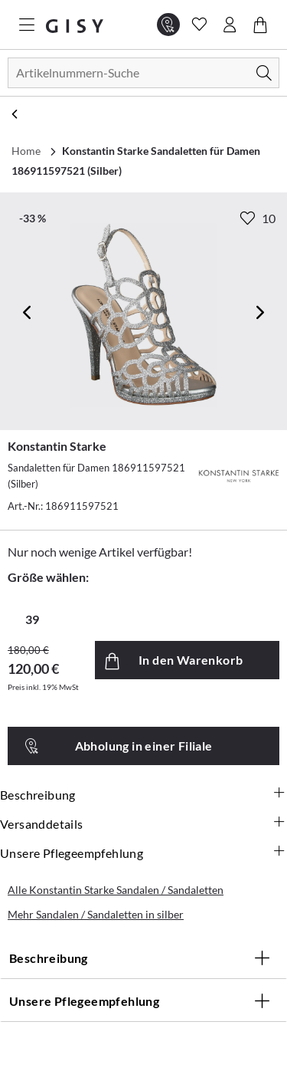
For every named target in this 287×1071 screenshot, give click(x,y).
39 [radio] (32, 619)
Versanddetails (143, 824)
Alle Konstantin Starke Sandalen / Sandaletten (115, 889)
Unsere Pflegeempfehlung (143, 853)
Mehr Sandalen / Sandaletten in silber (96, 914)
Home (26, 150)
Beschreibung (143, 795)
